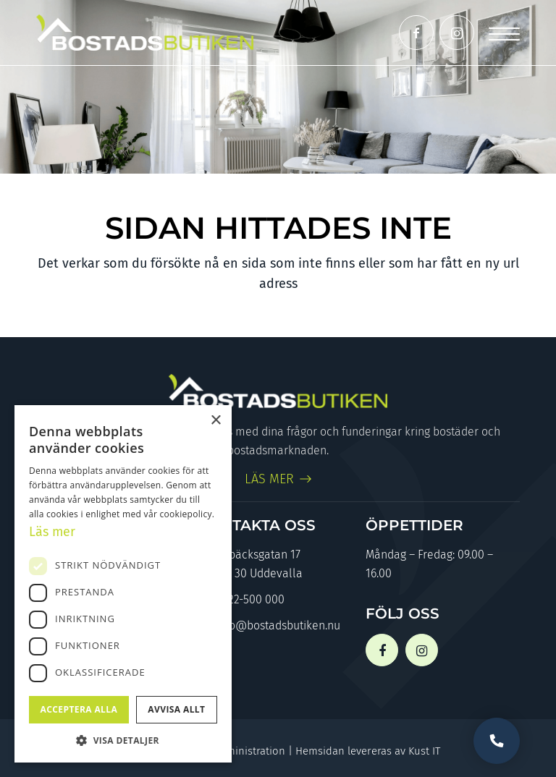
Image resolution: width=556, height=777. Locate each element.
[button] (123, 740)
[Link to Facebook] (416, 32)
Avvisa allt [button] (176, 709)
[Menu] (504, 32)
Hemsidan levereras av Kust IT (367, 750)
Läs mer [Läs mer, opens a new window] (52, 532)
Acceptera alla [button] (79, 709)
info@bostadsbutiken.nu (269, 627)
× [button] (215, 420)
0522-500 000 (241, 601)
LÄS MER (269, 479)
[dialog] (123, 584)
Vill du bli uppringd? (496, 741)
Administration (249, 750)
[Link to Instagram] (456, 32)
